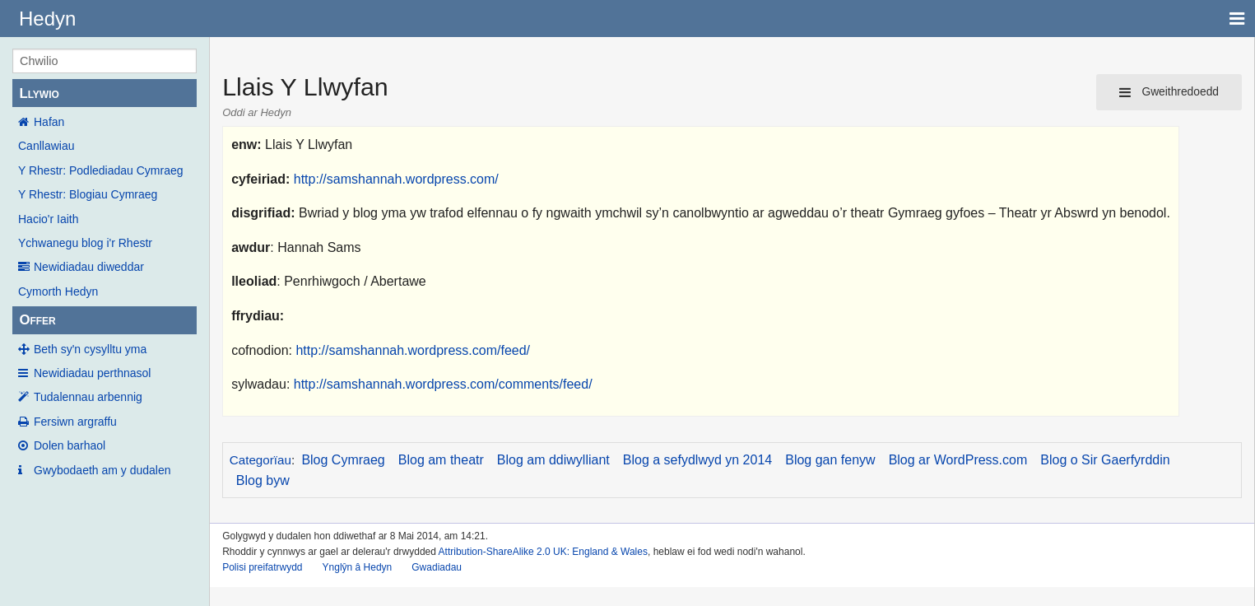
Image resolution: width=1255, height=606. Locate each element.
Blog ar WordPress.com (958, 460)
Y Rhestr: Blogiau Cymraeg (87, 194)
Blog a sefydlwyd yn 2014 (697, 460)
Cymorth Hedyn (58, 291)
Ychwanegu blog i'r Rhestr (85, 242)
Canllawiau (46, 145)
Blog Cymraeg (342, 460)
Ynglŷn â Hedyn (358, 567)
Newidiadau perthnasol (92, 373)
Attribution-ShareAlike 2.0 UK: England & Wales (543, 551)
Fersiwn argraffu (75, 421)
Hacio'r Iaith (48, 219)
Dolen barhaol (69, 445)
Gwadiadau (436, 567)
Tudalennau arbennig (88, 396)
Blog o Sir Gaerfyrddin (1104, 460)
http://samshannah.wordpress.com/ (396, 179)
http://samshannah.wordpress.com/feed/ (412, 350)
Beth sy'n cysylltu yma (90, 349)
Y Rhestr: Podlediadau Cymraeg (101, 170)
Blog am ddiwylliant (553, 460)
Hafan (49, 121)
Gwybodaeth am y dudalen (102, 470)
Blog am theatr (441, 460)
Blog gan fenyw (830, 460)
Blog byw (263, 480)
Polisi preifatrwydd (262, 567)
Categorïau (260, 460)
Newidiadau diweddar (89, 266)
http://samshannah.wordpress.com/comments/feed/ (443, 384)
